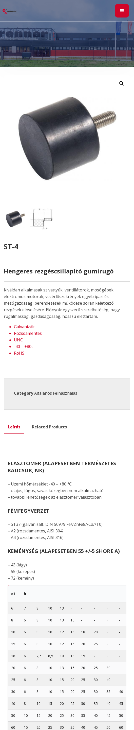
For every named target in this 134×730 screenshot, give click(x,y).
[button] (121, 83)
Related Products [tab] (49, 427)
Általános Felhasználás (55, 393)
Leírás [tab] (14, 427)
